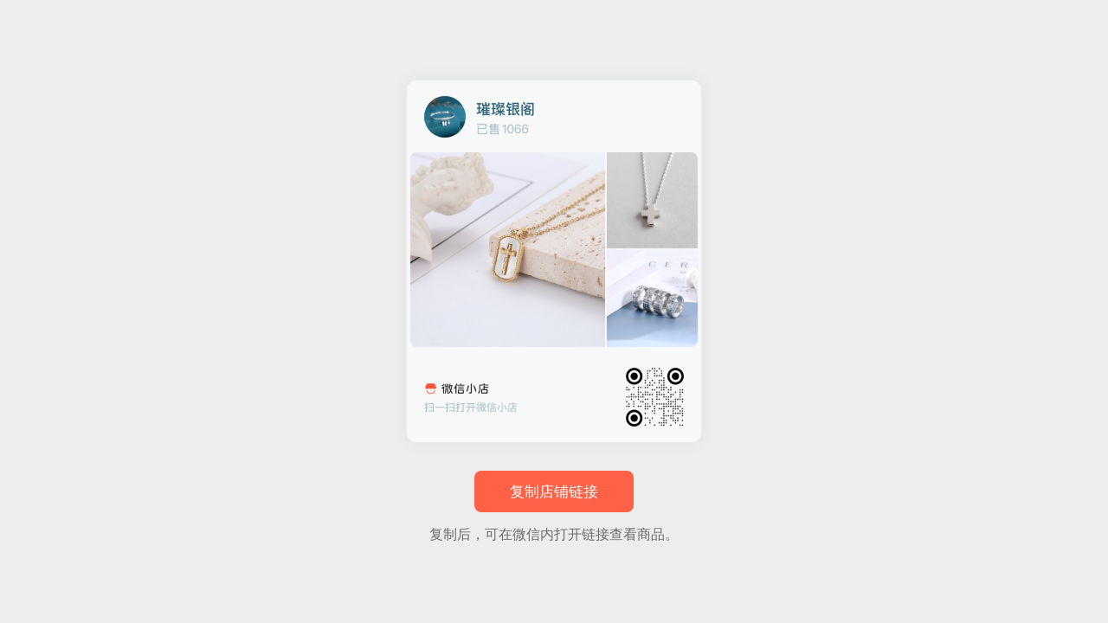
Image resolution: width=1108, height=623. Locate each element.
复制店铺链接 (554, 492)
